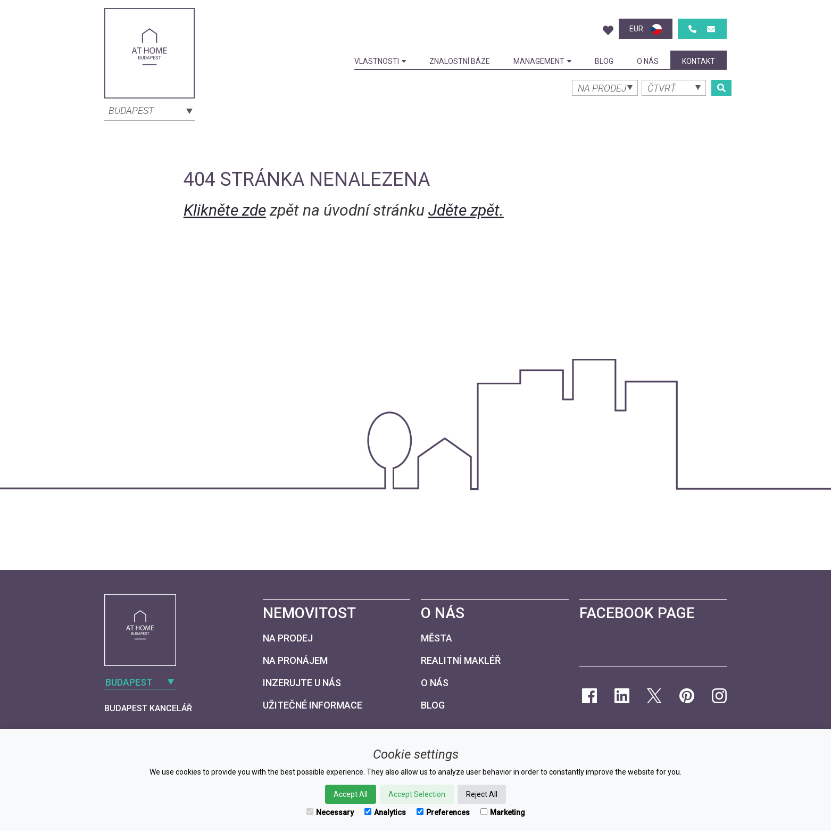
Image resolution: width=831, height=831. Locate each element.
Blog (604, 61)
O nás (648, 61)
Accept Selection (416, 794)
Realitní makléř (461, 660)
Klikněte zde (225, 210)
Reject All (481, 794)
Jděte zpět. (466, 210)
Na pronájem (295, 660)
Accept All (351, 794)
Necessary (330, 812)
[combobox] (149, 109)
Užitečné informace (312, 705)
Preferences (443, 812)
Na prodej (288, 638)
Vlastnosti (380, 61)
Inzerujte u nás (302, 682)
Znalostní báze (459, 61)
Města (436, 638)
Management (542, 61)
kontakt (698, 61)
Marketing (502, 812)
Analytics (385, 812)
